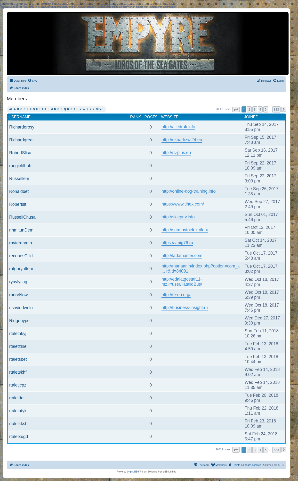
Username (20, 117)
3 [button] (255, 109)
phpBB (133, 471)
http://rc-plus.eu (176, 152)
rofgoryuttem (21, 268)
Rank (135, 117)
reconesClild (21, 255)
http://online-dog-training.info (188, 191)
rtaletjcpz (17, 385)
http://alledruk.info (178, 126)
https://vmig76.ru (177, 242)
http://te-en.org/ (175, 294)
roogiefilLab (20, 165)
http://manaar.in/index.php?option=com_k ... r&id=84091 (200, 269)
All (10, 109)
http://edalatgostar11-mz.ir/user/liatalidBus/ (181, 282)
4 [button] (260, 109)
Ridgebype (19, 320)
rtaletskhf (17, 372)
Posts (151, 117)
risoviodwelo (21, 307)
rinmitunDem (21, 230)
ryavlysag (18, 281)
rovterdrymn (20, 242)
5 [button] (265, 109)
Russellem (19, 178)
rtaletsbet (18, 359)
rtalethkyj (17, 333)
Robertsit (17, 204)
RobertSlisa (20, 152)
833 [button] (276, 109)
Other (99, 109)
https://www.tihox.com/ (182, 204)
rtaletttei (16, 397)
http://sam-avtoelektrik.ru (184, 229)
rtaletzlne (17, 346)
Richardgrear (21, 139)
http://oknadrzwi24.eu (181, 139)
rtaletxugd (18, 436)
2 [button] (249, 109)
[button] (236, 109)
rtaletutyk (17, 410)
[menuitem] (32, 81)
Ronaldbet (19, 191)
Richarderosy (21, 127)
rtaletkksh (18, 423)
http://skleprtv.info (178, 217)
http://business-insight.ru (184, 307)
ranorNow (18, 294)
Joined (251, 117)
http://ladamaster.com (181, 255)
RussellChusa (22, 217)
